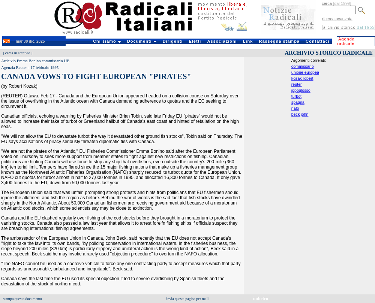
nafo (295, 108)
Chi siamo (107, 41)
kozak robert (302, 78)
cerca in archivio (17, 53)
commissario (302, 66)
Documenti (142, 41)
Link (248, 41)
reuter (296, 84)
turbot (296, 96)
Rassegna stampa (279, 41)
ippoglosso (300, 90)
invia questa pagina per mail (187, 299)
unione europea (305, 72)
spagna (297, 102)
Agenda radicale (346, 41)
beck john (300, 114)
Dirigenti (173, 41)
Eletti (195, 41)
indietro (260, 298)
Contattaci (318, 41)
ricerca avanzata (337, 18)
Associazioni (222, 41)
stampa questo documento (22, 299)
